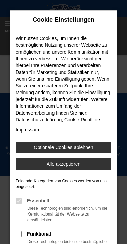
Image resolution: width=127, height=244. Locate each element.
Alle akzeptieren (64, 164)
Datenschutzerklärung (39, 119)
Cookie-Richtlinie (82, 119)
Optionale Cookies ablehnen (63, 147)
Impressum (27, 130)
